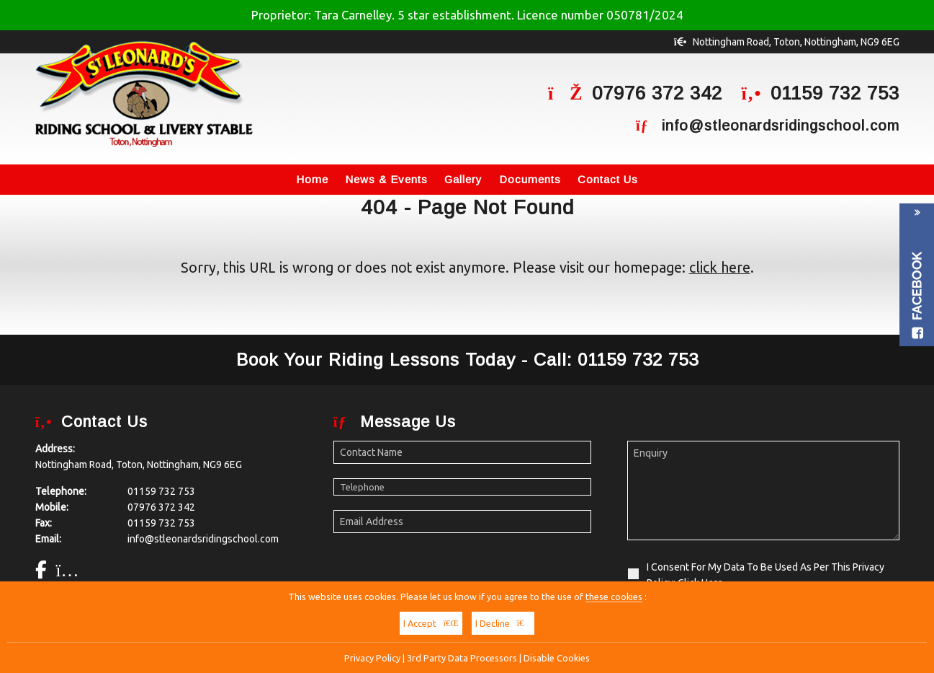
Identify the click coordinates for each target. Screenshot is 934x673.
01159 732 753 (835, 93)
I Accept (431, 623)
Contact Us (608, 179)
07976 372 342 (657, 93)
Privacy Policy (372, 658)
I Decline (503, 623)
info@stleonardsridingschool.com (780, 125)
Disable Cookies (557, 658)
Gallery (463, 179)
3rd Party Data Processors (462, 658)
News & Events (386, 179)
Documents (530, 179)
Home (312, 179)
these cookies (613, 596)
